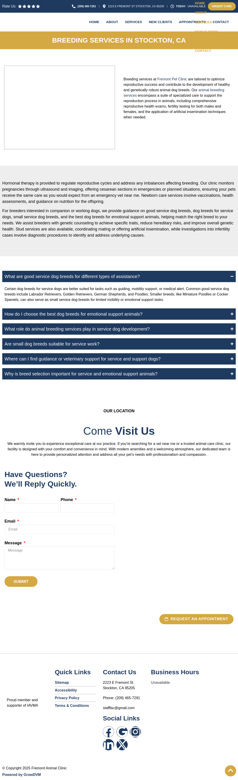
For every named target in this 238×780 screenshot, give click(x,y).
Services (133, 22)
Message (14, 543)
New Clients (160, 22)
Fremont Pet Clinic (172, 79)
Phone (67, 500)
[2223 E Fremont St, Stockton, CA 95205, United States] (179, 528)
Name (11, 500)
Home (94, 22)
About (112, 22)
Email (10, 521)
